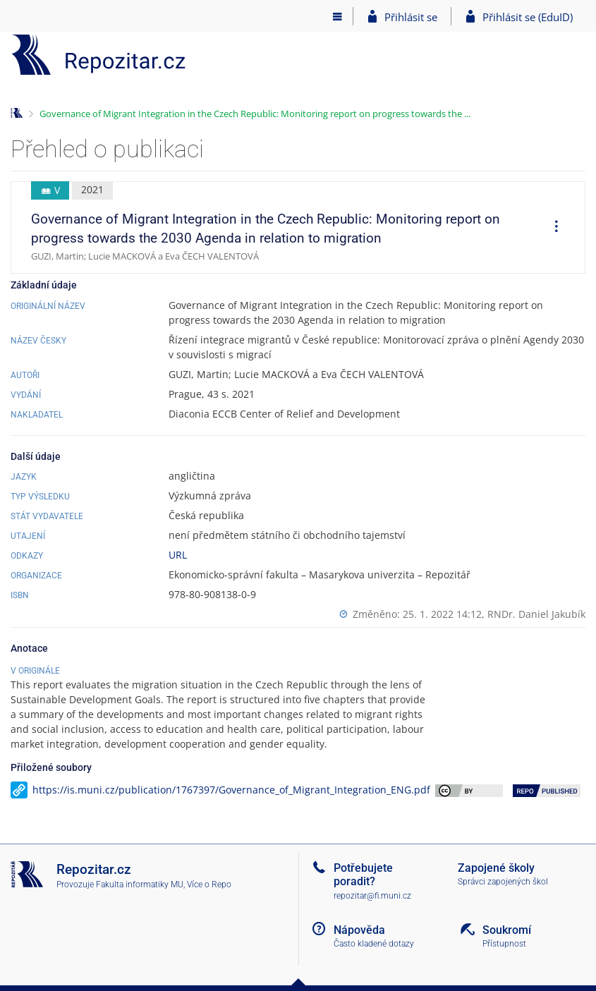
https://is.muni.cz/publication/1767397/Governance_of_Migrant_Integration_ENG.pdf (231, 789)
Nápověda (359, 930)
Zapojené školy (496, 868)
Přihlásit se (410, 17)
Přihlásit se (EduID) (527, 17)
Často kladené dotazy (374, 944)
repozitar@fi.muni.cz (372, 896)
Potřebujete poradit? (363, 874)
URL (178, 554)
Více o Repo (209, 884)
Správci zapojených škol (503, 882)
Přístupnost (504, 944)
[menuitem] (551, 227)
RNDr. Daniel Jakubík (536, 614)
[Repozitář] (99, 54)
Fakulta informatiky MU (139, 884)
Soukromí (506, 930)
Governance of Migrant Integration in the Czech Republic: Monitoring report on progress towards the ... (254, 113)
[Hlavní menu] (337, 16)
